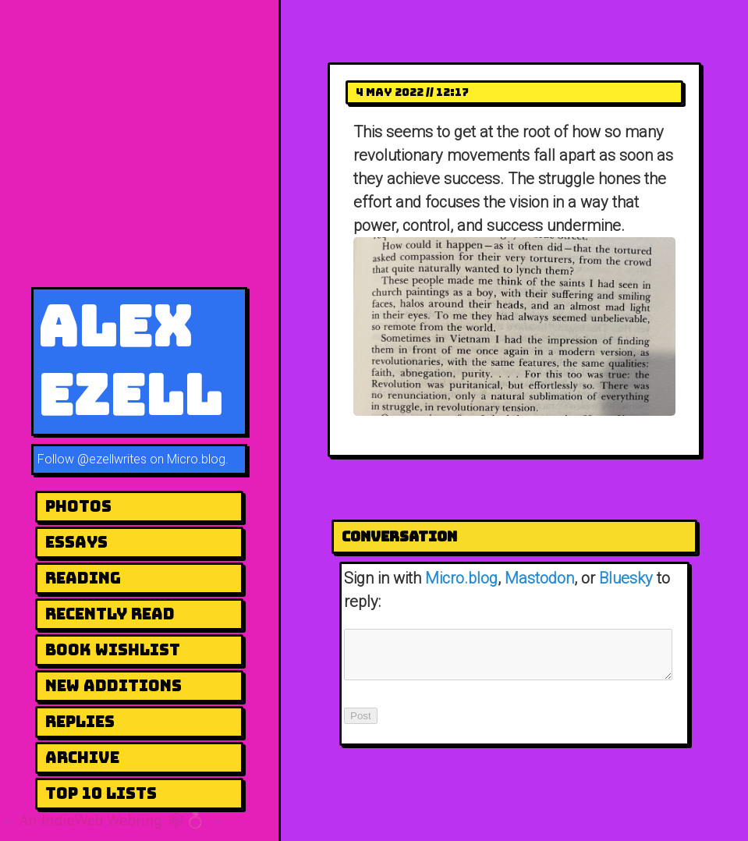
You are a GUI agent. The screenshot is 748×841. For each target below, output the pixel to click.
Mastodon (539, 578)
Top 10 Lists (101, 793)
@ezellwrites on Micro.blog (151, 459)
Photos (78, 506)
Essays (76, 542)
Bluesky (626, 578)
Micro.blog (461, 578)
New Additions (113, 686)
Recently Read (110, 614)
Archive (82, 757)
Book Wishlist (112, 650)
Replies (80, 721)
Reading (83, 578)
